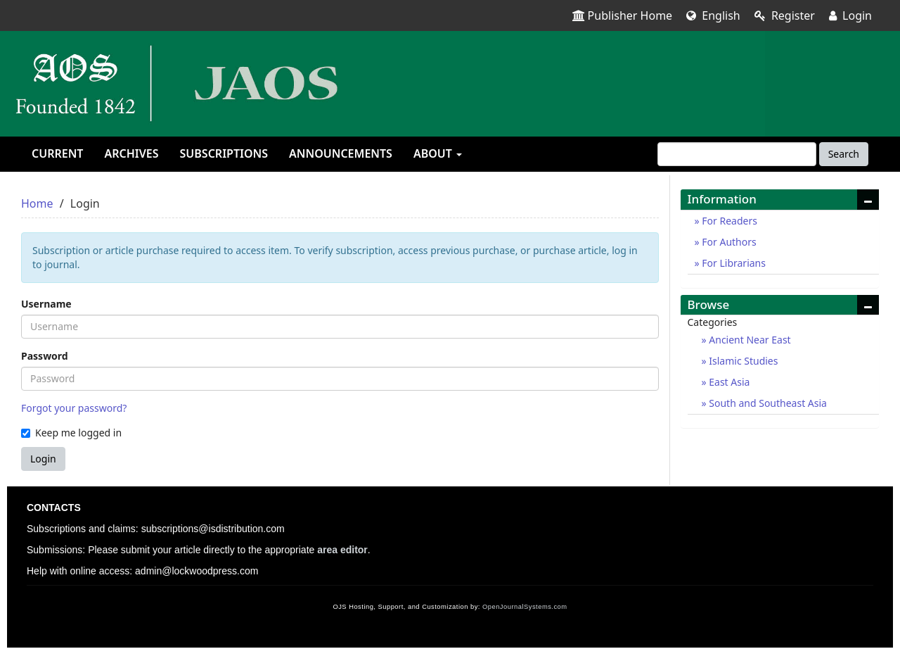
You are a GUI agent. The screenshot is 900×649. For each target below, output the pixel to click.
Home (37, 203)
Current (57, 153)
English (713, 15)
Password (44, 356)
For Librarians (733, 263)
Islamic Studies (742, 360)
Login (850, 15)
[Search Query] (736, 154)
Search (843, 153)
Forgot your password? (74, 408)
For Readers (728, 220)
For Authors (728, 241)
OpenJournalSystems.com (524, 606)
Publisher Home (622, 15)
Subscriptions (224, 153)
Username (46, 303)
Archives (131, 153)
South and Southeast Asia (767, 403)
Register (784, 15)
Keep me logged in (71, 432)
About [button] (437, 153)
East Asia (728, 382)
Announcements (340, 153)
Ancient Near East (749, 339)
